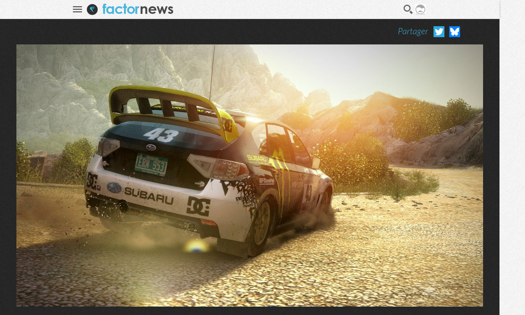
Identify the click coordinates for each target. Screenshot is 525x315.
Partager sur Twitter (438, 31)
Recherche (408, 9)
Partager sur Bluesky (454, 31)
